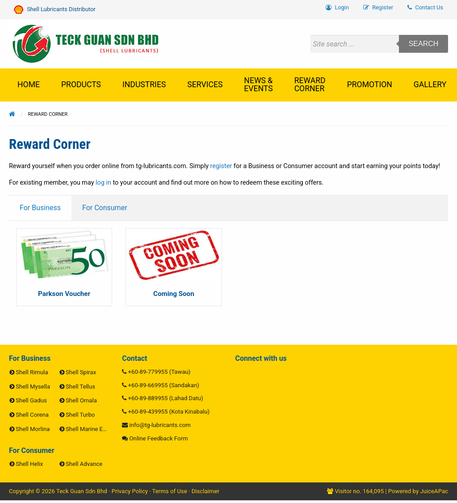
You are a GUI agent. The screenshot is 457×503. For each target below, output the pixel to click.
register (221, 166)
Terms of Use (169, 491)
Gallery (430, 84)
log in (103, 182)
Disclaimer (205, 491)
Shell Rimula (32, 372)
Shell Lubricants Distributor (55, 9)
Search (424, 43)
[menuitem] (425, 8)
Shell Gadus (31, 400)
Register (378, 7)
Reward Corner (310, 84)
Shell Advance (84, 464)
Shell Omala (81, 400)
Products (81, 84)
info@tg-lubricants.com (160, 425)
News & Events (258, 84)
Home (28, 84)
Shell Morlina (33, 429)
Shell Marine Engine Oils (97, 429)
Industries (144, 84)
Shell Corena (32, 414)
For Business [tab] (40, 207)
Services (204, 84)
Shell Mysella (33, 386)
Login (337, 7)
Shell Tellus (80, 386)
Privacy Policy (130, 491)
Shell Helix (29, 464)
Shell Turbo (80, 414)
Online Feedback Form (159, 438)
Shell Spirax (81, 372)
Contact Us (425, 7)
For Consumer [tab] (104, 207)
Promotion (369, 84)
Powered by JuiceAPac (418, 491)
